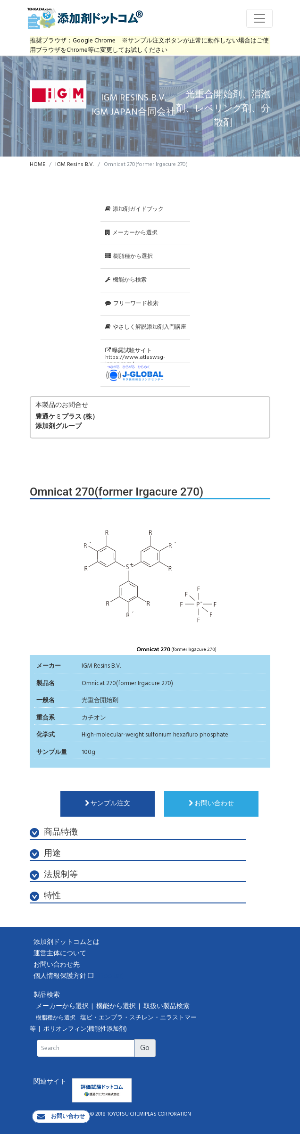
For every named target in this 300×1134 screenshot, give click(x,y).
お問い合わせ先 (56, 965)
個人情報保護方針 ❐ (63, 976)
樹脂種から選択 (129, 256)
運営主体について (59, 953)
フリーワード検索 (131, 303)
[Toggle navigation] (259, 18)
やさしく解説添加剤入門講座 (145, 327)
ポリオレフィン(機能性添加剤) (85, 1029)
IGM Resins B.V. (74, 164)
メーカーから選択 (131, 233)
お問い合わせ (211, 803)
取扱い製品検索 (167, 1006)
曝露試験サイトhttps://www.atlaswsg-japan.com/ (135, 354)
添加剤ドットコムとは (66, 942)
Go (145, 1048)
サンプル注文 (107, 803)
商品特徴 (54, 832)
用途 (45, 854)
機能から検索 (126, 280)
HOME (37, 164)
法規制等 (54, 875)
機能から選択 (116, 1006)
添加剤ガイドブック (134, 209)
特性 (45, 896)
